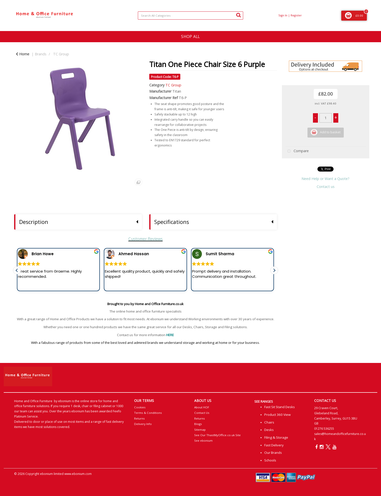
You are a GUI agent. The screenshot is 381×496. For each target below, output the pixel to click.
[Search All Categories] (190, 15)
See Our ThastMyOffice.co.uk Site (217, 435)
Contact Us (201, 413)
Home (22, 54)
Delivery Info (143, 424)
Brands (40, 54)
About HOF (201, 407)
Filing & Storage (276, 437)
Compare (297, 151)
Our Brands (273, 452)
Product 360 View (277, 414)
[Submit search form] (238, 15)
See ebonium (203, 440)
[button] (274, 274)
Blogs (198, 424)
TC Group (61, 54)
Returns (139, 418)
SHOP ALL (190, 36)
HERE (170, 335)
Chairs (269, 422)
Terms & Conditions (148, 413)
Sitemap (200, 429)
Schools (270, 460)
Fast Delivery (274, 445)
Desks (269, 429)
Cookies (140, 407)
